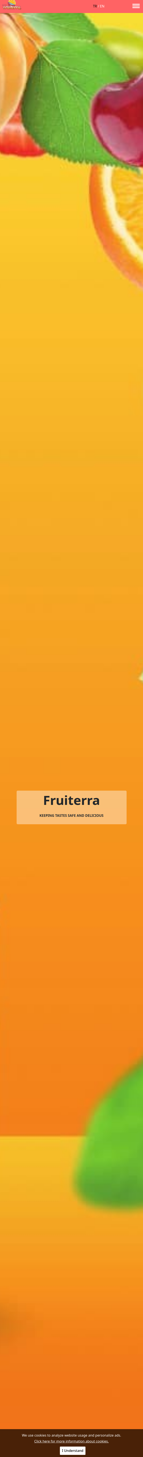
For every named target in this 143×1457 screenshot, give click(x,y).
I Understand (73, 1450)
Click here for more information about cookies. (71, 1441)
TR (95, 6)
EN (102, 6)
